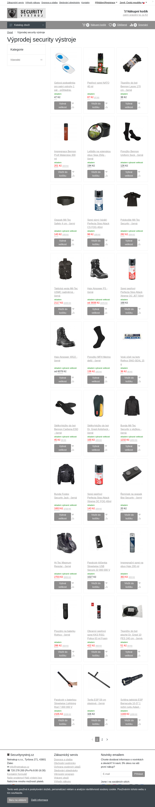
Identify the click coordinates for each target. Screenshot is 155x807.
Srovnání (137, 25)
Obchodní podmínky (65, 763)
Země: (133, 3)
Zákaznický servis (15, 2)
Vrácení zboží (61, 777)
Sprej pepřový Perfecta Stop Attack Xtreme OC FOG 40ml (99, 498)
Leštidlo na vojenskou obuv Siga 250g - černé (99, 155)
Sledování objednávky (69, 2)
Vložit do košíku (96, 105)
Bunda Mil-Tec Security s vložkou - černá (131, 429)
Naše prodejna (15, 777)
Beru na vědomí (17, 800)
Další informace (39, 800)
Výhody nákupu (32, 2)
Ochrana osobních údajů (67, 767)
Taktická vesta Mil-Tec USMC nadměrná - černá (66, 292)
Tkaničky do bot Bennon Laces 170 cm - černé (130, 86)
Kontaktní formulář (17, 774)
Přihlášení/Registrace (106, 3)
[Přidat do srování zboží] (73, 107)
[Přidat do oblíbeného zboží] (73, 103)
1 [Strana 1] (97, 739)
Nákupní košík (92, 25)
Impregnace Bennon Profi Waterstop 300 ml (65, 155)
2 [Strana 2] (102, 739)
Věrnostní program (64, 774)
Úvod (10, 32)
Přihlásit (138, 774)
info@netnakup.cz (19, 767)
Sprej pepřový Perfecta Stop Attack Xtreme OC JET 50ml (131, 292)
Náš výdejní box (33, 777)
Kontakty (85, 2)
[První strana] (91, 739)
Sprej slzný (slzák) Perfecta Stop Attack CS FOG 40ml (98, 223)
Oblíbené (116, 25)
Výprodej (15, 59)
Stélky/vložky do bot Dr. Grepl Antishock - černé (98, 429)
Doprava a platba (49, 2)
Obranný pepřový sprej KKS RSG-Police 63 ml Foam (97, 635)
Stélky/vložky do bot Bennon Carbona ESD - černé (66, 429)
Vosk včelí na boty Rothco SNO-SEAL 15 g (132, 361)
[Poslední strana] (106, 739)
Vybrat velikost (63, 105)
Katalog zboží (27, 25)
